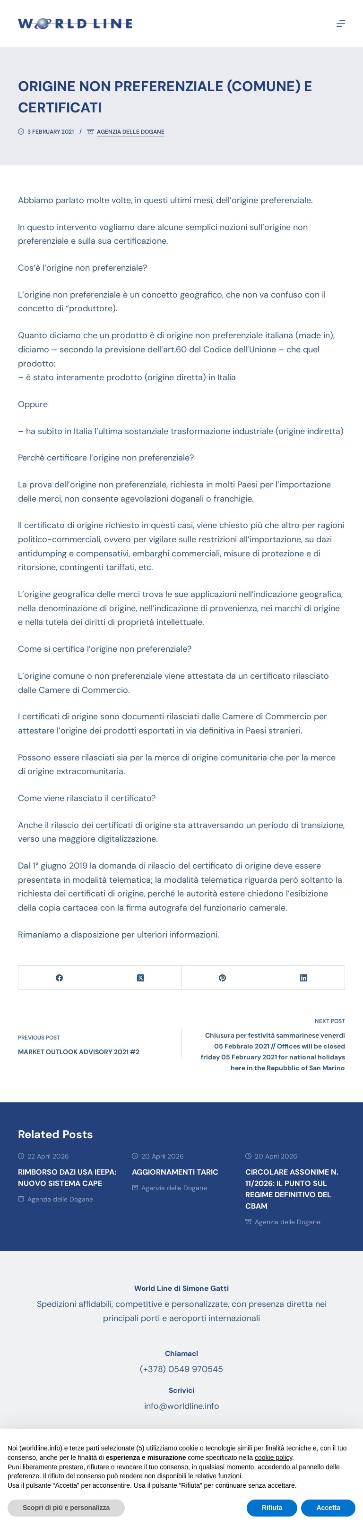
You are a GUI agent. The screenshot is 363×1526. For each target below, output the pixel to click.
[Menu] (341, 23)
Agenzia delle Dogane (130, 132)
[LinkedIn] (304, 978)
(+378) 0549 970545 (181, 1369)
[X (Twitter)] (141, 978)
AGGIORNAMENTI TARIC (175, 1172)
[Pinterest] (223, 978)
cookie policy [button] (273, 1457)
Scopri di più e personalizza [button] (66, 1507)
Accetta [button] (328, 1507)
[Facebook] (59, 978)
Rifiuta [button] (272, 1507)
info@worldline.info (181, 1406)
